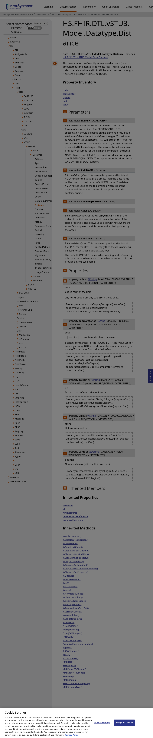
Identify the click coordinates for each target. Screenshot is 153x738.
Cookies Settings (102, 724)
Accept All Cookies (124, 724)
